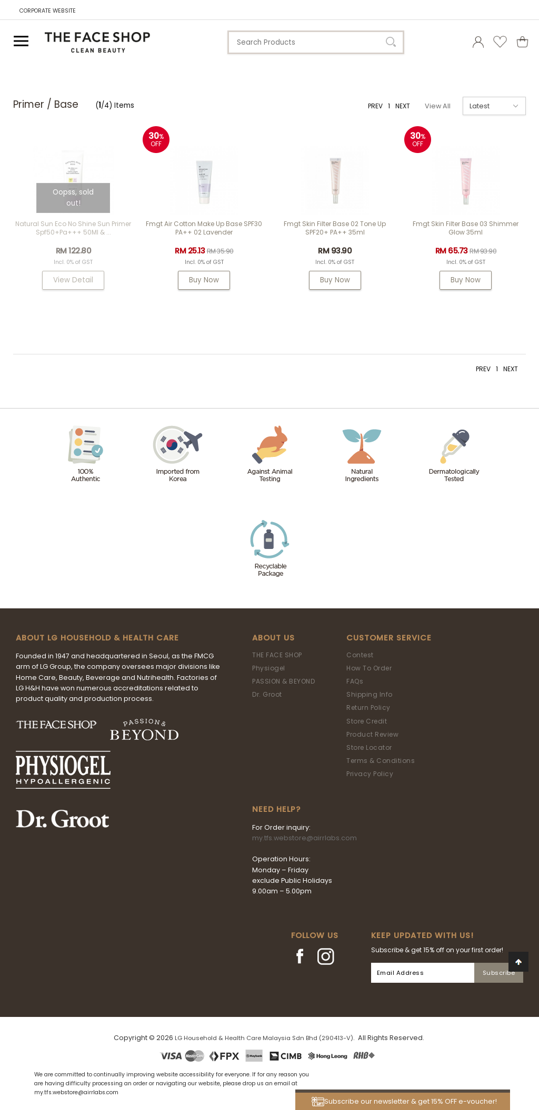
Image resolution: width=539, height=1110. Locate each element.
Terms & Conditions (380, 760)
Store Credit (366, 721)
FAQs (354, 681)
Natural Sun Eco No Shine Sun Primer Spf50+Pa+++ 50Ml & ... (73, 228)
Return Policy (368, 707)
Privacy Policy (369, 773)
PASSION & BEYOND (283, 681)
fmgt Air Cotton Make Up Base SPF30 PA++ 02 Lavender (204, 228)
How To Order (369, 668)
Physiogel (268, 668)
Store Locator (369, 747)
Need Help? (276, 809)
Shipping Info (369, 694)
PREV (375, 105)
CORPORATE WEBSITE (47, 11)
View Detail (73, 280)
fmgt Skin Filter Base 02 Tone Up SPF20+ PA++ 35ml (335, 228)
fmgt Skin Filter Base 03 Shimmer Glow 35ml (465, 228)
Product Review (372, 734)
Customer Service (389, 638)
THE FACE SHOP (277, 654)
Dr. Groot (267, 694)
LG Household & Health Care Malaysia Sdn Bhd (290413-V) (264, 1038)
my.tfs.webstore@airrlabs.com (304, 837)
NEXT (402, 105)
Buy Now (204, 280)
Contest (360, 654)
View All (438, 105)
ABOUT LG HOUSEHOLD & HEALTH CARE (97, 638)
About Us (273, 638)
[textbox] (315, 42)
